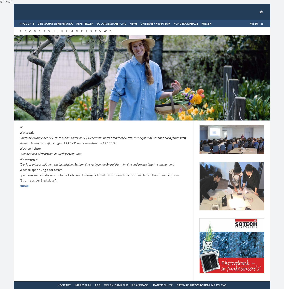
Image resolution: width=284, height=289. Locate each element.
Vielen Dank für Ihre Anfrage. (126, 285)
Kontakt (64, 285)
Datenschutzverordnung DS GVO (201, 285)
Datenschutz (163, 285)
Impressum (83, 285)
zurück (24, 186)
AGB (97, 285)
